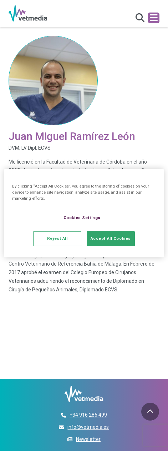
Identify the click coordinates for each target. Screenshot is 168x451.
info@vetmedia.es (88, 427)
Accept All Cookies (111, 238)
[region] (84, 213)
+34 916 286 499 (88, 415)
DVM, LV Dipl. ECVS (30, 148)
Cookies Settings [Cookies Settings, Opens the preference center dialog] (82, 217)
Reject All (57, 238)
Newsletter (88, 439)
